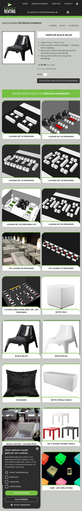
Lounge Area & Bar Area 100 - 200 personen (21, 310)
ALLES (62, 25)
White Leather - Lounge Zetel (21, 444)
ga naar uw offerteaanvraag (42, 12)
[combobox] (37, 448)
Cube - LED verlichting (61, 488)
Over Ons (56, 3)
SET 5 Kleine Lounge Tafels (61, 443)
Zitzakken (21, 400)
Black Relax (21, 356)
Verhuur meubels (40, 3)
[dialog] (21, 476)
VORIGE (53, 25)
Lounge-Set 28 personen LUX (21, 224)
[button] (21, 505)
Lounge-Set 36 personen (61, 224)
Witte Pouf (61, 312)
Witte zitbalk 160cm (61, 400)
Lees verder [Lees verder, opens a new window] (20, 467)
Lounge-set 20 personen (61, 136)
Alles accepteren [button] (21, 493)
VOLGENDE (74, 25)
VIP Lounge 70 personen (61, 268)
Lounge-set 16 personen (21, 136)
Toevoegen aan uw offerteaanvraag (58, 81)
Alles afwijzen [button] (21, 499)
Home (25, 3)
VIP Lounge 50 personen (21, 268)
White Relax (61, 356)
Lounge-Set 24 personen (21, 180)
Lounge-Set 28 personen (61, 180)
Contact (68, 3)
